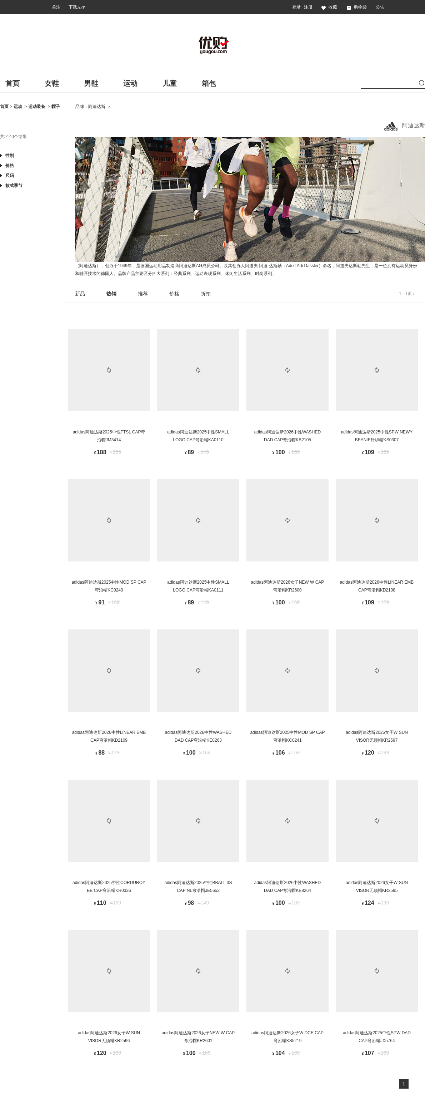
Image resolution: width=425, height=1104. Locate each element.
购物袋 (357, 7)
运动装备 (36, 106)
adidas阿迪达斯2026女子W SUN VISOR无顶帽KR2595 (377, 886)
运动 (130, 83)
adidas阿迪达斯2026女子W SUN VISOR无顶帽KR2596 (109, 1036)
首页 (12, 83)
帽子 (55, 106)
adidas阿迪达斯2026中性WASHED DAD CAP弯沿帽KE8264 (287, 886)
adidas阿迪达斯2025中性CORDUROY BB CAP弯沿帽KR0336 (108, 886)
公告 (380, 7)
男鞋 (91, 83)
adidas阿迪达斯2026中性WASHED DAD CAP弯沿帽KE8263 (198, 736)
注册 (308, 7)
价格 (174, 293)
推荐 (143, 293)
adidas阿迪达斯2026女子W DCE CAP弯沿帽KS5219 (287, 1036)
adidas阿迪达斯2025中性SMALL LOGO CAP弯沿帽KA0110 (198, 436)
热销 (111, 293)
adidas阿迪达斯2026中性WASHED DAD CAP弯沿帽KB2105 (287, 436)
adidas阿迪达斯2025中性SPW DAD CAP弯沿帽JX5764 (377, 1036)
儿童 (169, 83)
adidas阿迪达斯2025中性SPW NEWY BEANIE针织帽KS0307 (377, 436)
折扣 (206, 293)
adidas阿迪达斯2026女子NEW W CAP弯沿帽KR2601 (198, 1036)
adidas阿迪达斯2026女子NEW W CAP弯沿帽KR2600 (287, 586)
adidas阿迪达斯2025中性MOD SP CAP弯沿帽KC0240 (108, 586)
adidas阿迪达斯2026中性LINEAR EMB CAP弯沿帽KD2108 (377, 586)
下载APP (77, 7)
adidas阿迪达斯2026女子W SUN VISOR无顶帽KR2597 (377, 736)
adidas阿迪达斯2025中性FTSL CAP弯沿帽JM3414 (109, 436)
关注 (56, 7)
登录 (296, 7)
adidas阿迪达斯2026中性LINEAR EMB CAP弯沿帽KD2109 (109, 736)
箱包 (209, 83)
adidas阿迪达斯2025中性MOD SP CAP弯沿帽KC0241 (287, 736)
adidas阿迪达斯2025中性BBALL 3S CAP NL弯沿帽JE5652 (198, 886)
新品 (80, 293)
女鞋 (52, 83)
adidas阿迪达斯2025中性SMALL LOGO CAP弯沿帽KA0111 (198, 586)
